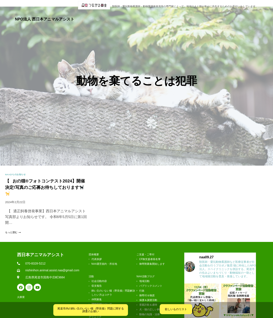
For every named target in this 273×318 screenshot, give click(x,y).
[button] (122, 16)
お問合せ (236, 15)
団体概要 (122, 15)
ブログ (159, 15)
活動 (141, 15)
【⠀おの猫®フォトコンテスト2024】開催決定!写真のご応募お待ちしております (45, 180)
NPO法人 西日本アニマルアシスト (44, 15)
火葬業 (252, 15)
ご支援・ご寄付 (210, 15)
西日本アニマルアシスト (40, 248)
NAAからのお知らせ (17, 167)
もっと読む (15, 225)
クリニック (181, 15)
